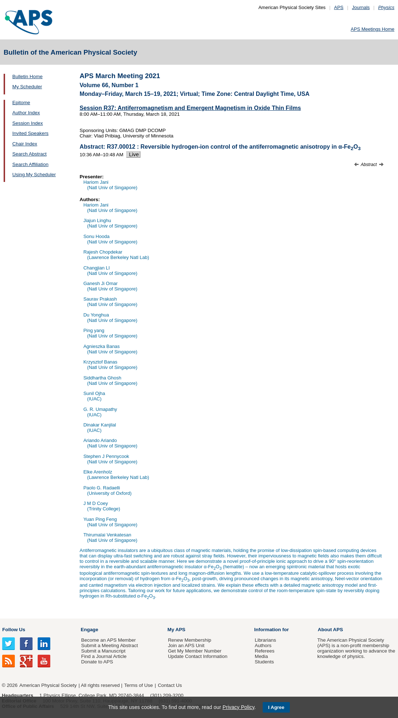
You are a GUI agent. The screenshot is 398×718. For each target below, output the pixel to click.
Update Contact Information (197, 656)
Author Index (26, 112)
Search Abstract (29, 154)
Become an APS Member (108, 640)
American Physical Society (48, 685)
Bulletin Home (27, 76)
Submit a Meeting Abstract (109, 645)
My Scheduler (27, 86)
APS (338, 7)
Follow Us (13, 629)
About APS (330, 629)
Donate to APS (97, 661)
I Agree (276, 707)
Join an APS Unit (186, 645)
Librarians (265, 640)
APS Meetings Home (372, 29)
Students (264, 661)
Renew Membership (189, 640)
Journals (361, 7)
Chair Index (24, 143)
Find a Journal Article (103, 656)
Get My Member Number (194, 651)
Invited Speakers (30, 133)
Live (133, 154)
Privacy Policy (238, 707)
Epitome (21, 102)
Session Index (27, 123)
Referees (265, 651)
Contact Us (170, 685)
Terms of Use (138, 685)
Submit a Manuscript (103, 651)
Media (261, 656)
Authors (263, 645)
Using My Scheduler (34, 174)
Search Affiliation (30, 164)
